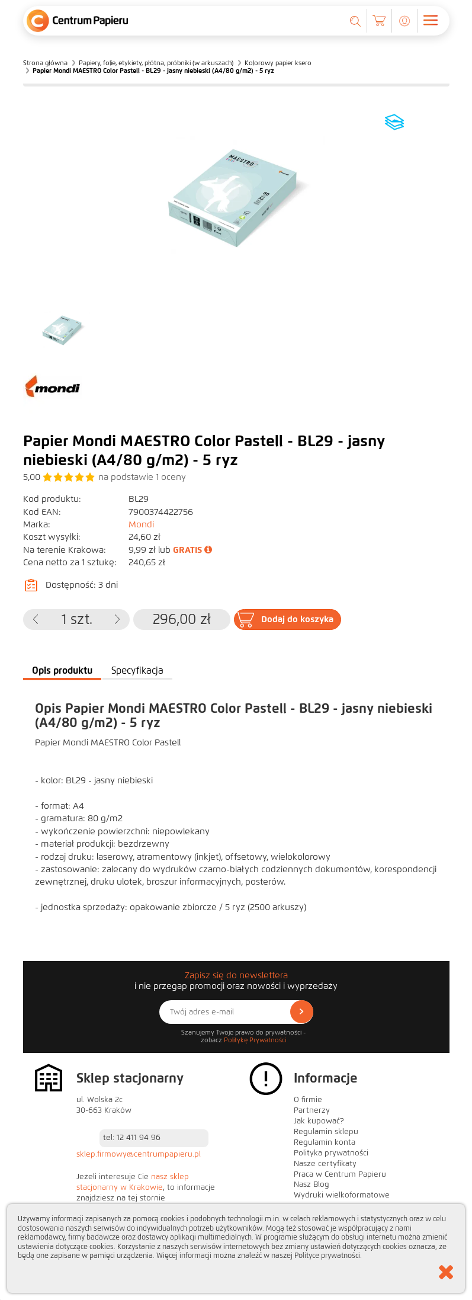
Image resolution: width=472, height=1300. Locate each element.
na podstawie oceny (142, 477)
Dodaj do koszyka (297, 619)
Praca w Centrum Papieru (340, 1174)
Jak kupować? (319, 1121)
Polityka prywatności (331, 1153)
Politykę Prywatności (255, 1040)
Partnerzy (312, 1110)
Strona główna (45, 63)
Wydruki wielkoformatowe (342, 1195)
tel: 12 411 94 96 (131, 1137)
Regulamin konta (324, 1142)
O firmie (308, 1099)
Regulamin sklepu (326, 1131)
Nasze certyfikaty (325, 1163)
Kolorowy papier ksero (278, 63)
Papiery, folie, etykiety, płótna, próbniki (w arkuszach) (156, 63)
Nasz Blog (311, 1184)
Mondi (141, 524)
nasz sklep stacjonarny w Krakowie (132, 1182)
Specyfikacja (137, 670)
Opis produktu (62, 670)
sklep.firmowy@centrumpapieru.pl (138, 1154)
